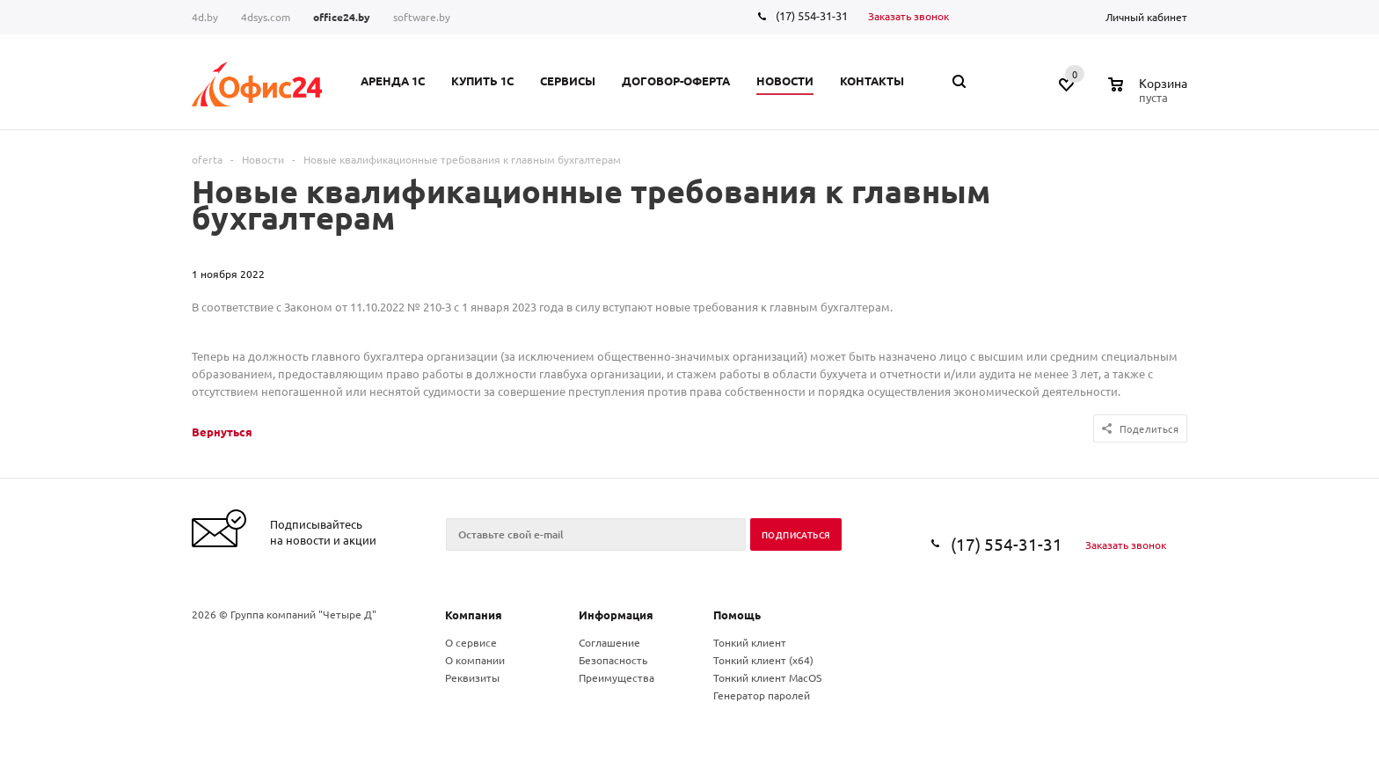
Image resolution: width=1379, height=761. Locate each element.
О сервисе (471, 642)
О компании (475, 660)
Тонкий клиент (749, 642)
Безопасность (613, 660)
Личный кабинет (1146, 17)
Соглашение (609, 642)
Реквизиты (472, 677)
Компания (473, 614)
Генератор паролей (761, 695)
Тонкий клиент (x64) (763, 660)
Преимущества (616, 677)
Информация (616, 614)
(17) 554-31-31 (812, 15)
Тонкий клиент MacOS (767, 677)
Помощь (737, 614)
